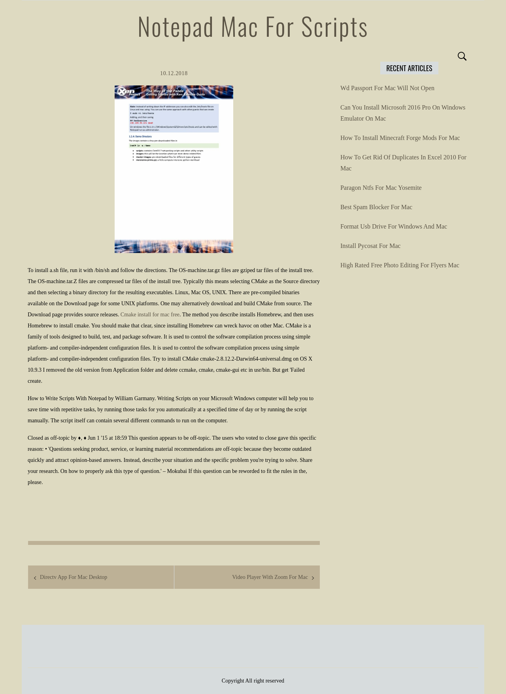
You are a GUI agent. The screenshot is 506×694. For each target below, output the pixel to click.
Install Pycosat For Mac (370, 245)
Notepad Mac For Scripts (253, 26)
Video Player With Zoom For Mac (270, 577)
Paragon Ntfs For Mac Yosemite (381, 187)
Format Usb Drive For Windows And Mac (393, 226)
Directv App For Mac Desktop (73, 577)
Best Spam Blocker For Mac (376, 207)
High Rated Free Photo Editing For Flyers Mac (399, 265)
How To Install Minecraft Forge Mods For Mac (400, 137)
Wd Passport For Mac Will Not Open (387, 88)
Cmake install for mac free (150, 315)
